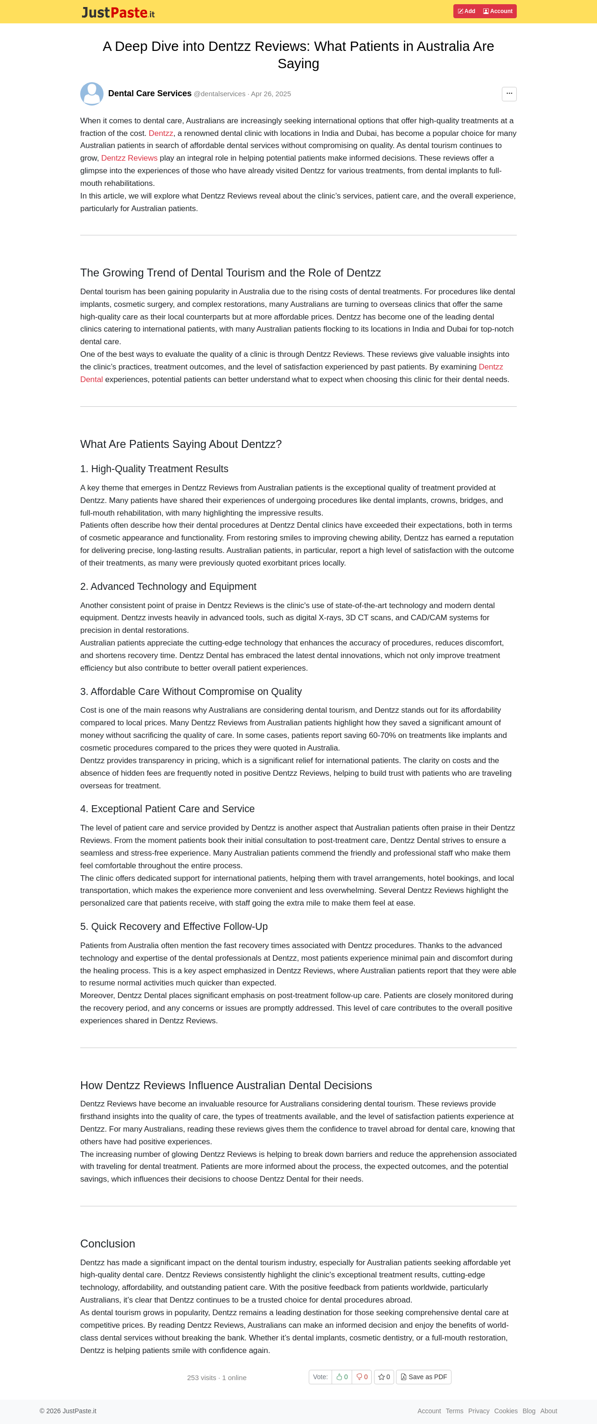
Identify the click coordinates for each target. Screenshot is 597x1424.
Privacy (479, 1411)
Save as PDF (423, 1377)
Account (498, 11)
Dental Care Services (150, 93)
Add (466, 11)
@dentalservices (219, 94)
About (548, 1411)
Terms (455, 1411)
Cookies (506, 1411)
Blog (528, 1411)
